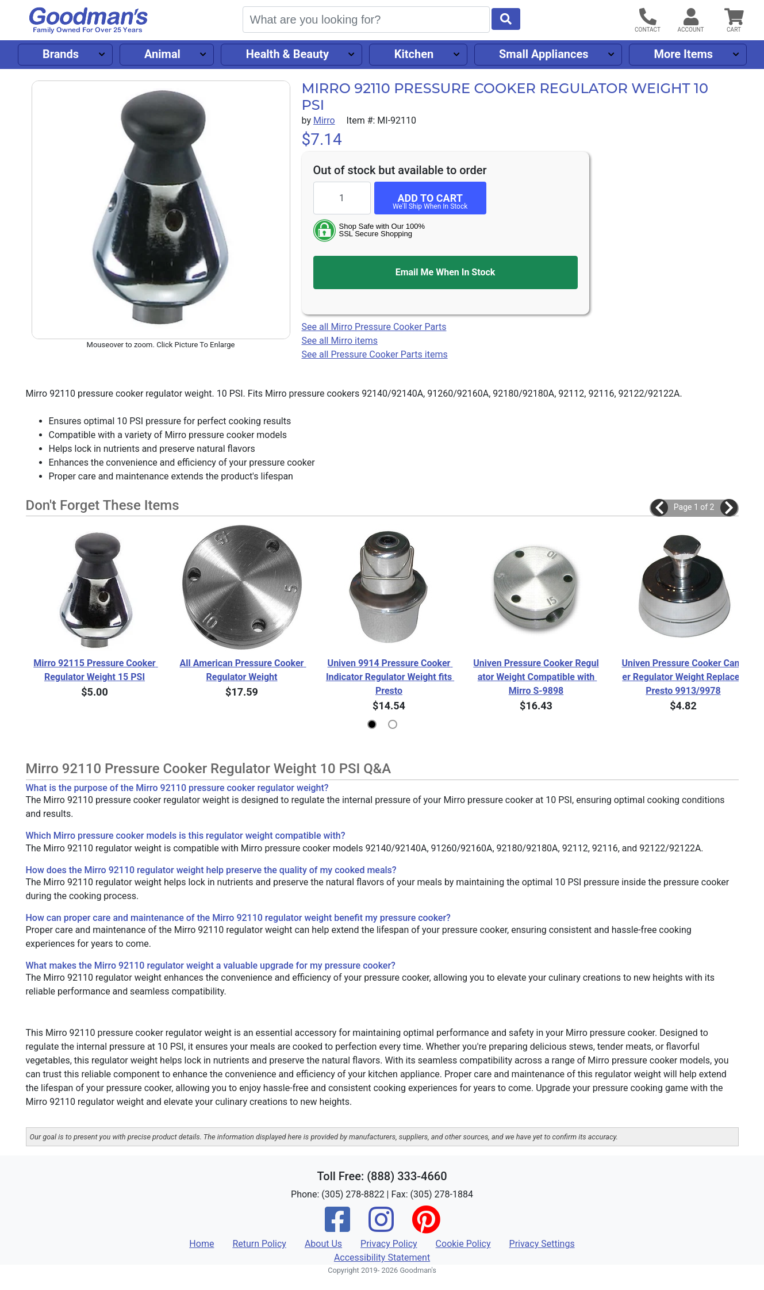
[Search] (366, 19)
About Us (323, 1243)
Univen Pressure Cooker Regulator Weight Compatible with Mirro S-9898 (535, 677)
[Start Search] (506, 19)
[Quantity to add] (342, 198)
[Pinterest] (426, 1227)
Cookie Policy (463, 1243)
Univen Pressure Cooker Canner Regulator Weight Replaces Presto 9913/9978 (683, 677)
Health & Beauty (287, 54)
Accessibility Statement (382, 1257)
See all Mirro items (340, 340)
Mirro (324, 120)
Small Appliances (544, 54)
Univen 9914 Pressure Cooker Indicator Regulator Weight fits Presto (389, 677)
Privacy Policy (388, 1243)
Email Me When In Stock (446, 272)
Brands (61, 54)
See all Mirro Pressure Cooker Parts (374, 326)
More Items (683, 54)
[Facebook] (337, 1227)
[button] (659, 507)
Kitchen (413, 54)
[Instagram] (381, 1227)
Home (201, 1243)
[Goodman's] (88, 20)
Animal (162, 54)
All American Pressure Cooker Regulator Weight (242, 670)
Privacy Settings (542, 1243)
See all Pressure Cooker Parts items (375, 354)
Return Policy (259, 1243)
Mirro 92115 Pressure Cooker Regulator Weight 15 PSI (95, 670)
